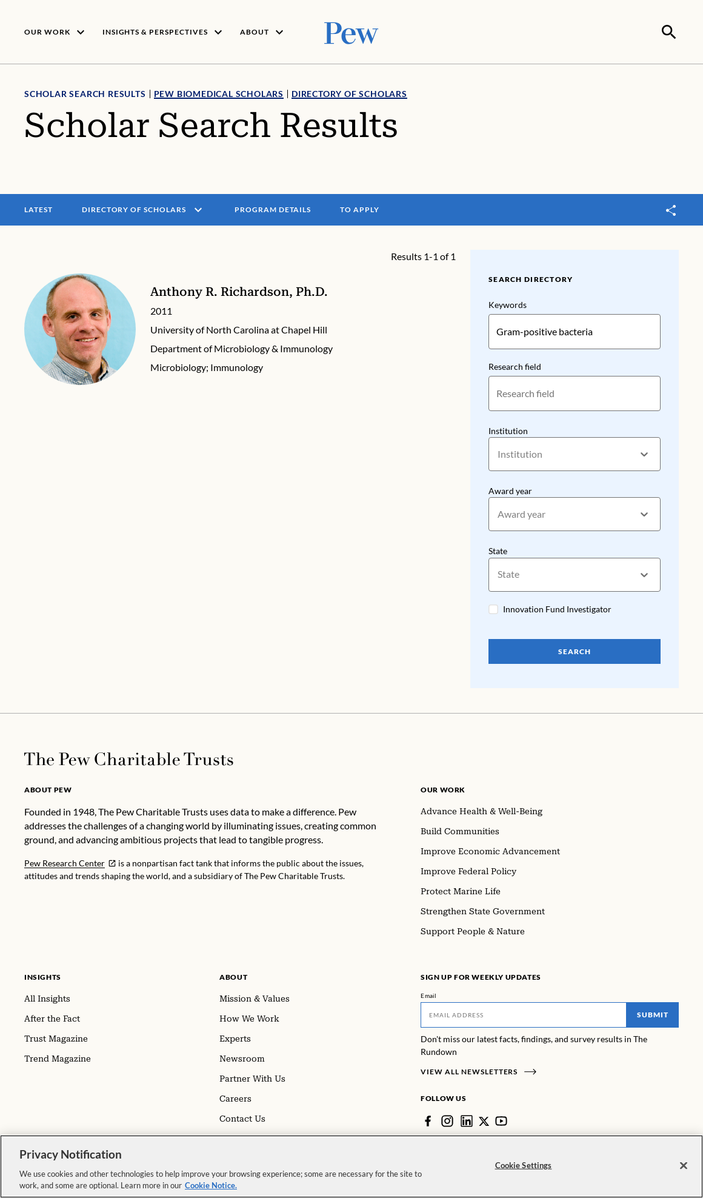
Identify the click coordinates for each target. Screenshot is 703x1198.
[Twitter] (484, 1119)
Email (429, 994)
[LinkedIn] (466, 1120)
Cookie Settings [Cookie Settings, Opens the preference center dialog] (523, 1165)
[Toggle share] (671, 209)
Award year (510, 489)
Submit (652, 1013)
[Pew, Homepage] (351, 31)
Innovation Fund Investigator (557, 608)
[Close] (683, 1166)
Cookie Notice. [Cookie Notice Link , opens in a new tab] (211, 1185)
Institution (508, 429)
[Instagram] (447, 1120)
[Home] (128, 758)
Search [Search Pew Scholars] (574, 650)
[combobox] (498, 453)
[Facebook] (428, 1120)
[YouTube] (502, 1120)
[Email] (524, 1013)
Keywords (507, 303)
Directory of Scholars (349, 92)
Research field (514, 365)
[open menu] (198, 208)
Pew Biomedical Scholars (219, 92)
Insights (42, 975)
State (497, 550)
